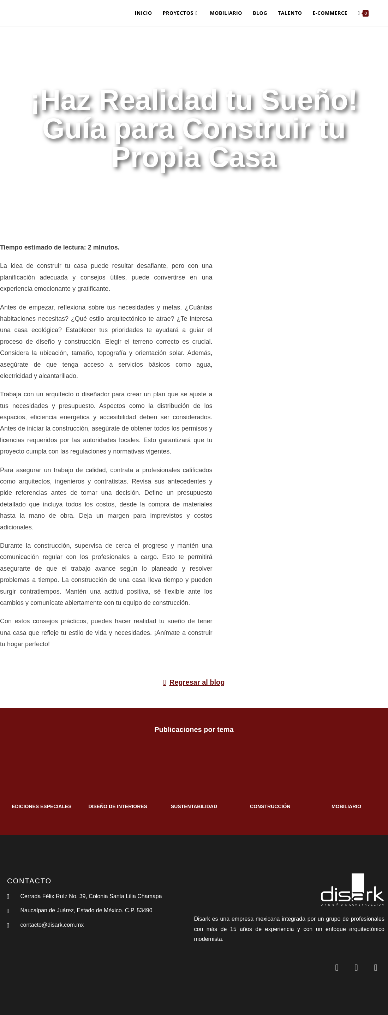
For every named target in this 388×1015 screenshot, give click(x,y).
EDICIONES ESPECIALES (42, 806)
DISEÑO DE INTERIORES (117, 806)
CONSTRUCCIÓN (270, 806)
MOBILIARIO (346, 806)
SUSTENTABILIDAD (194, 806)
